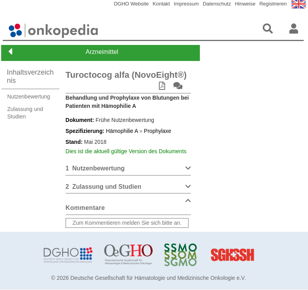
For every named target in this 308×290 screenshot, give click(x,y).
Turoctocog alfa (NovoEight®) (126, 75)
